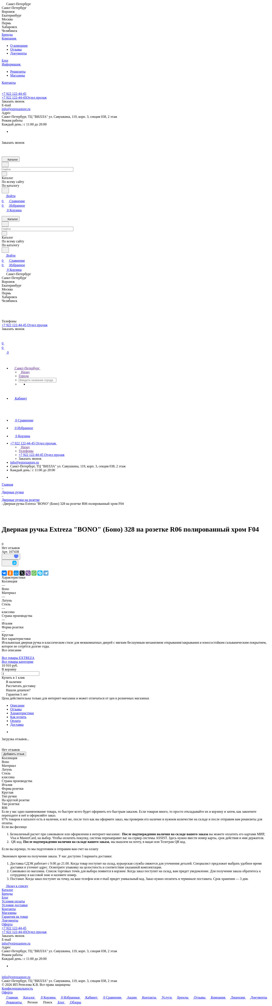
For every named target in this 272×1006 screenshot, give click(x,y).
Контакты (9, 909)
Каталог (7, 890)
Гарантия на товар (15, 916)
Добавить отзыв (13, 754)
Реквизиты (18, 71)
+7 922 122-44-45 (14, 93)
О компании (19, 45)
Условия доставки (15, 905)
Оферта (7, 924)
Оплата (15, 721)
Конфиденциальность (17, 988)
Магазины (17, 75)
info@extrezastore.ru (16, 109)
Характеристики (22, 713)
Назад (24, 372)
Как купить (18, 717)
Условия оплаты (13, 901)
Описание (17, 705)
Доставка (17, 724)
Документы (18, 53)
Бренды (7, 893)
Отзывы (16, 49)
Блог (5, 897)
